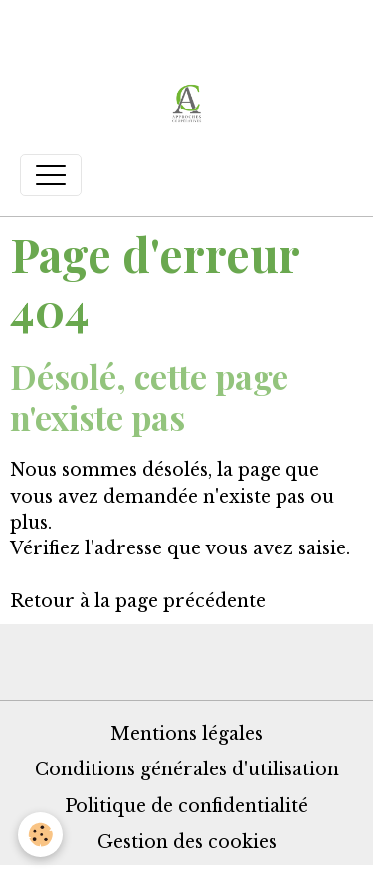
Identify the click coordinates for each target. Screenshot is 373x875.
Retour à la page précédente (138, 601)
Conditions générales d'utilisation (187, 769)
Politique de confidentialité (186, 806)
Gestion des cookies (187, 842)
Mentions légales (186, 734)
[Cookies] (40, 834)
